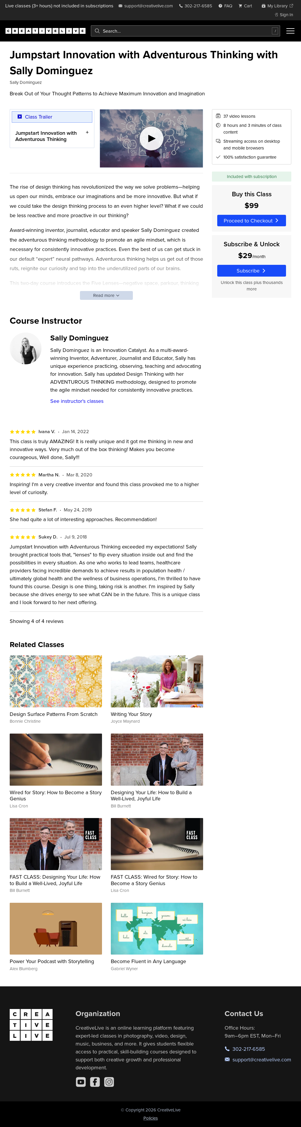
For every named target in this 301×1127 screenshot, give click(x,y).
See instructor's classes (76, 401)
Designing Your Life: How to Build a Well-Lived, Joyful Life (151, 795)
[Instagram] (109, 1082)
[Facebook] (95, 1082)
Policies (150, 1118)
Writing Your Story (131, 714)
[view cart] (247, 6)
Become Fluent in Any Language (148, 961)
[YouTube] (81, 1082)
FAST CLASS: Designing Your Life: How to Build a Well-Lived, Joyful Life (55, 880)
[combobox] (185, 31)
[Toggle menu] (290, 31)
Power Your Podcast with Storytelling (52, 961)
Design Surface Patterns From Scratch (54, 714)
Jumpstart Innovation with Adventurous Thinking (46, 136)
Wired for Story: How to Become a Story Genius (56, 795)
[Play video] (151, 138)
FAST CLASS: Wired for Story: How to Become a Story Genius (154, 880)
